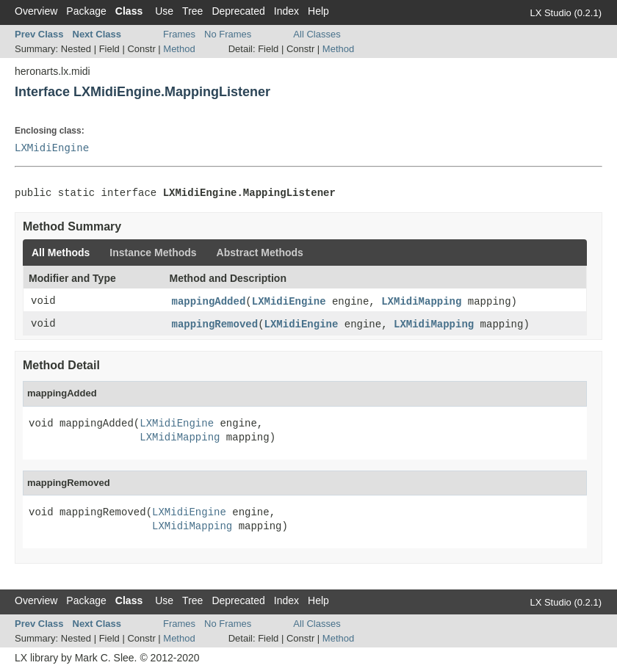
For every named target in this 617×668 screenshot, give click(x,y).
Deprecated (238, 11)
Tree (192, 11)
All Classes (316, 34)
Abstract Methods (260, 252)
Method (179, 48)
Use (164, 11)
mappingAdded (209, 302)
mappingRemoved (215, 324)
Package (86, 11)
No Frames (227, 34)
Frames (179, 34)
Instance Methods (152, 252)
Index (286, 11)
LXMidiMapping (421, 302)
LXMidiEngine (52, 147)
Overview (36, 11)
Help (318, 11)
